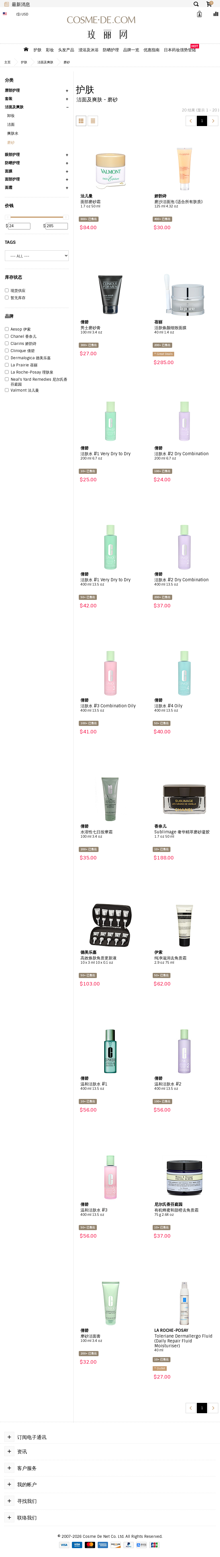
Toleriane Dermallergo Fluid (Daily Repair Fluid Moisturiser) (184, 1343)
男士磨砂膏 (110, 330)
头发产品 (66, 49)
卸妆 (11, 115)
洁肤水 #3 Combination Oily (110, 708)
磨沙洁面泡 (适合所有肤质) (184, 204)
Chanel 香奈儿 (20, 336)
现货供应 (15, 290)
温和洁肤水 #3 (110, 1212)
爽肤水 (12, 133)
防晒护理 (111, 49)
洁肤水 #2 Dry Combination (184, 456)
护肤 (38, 49)
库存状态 (13, 277)
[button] (37, 92)
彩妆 (50, 49)
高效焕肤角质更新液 (110, 960)
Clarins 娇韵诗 (20, 343)
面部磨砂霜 (110, 204)
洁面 (11, 124)
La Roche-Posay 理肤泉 (29, 372)
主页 (7, 62)
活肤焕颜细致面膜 (184, 330)
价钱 (9, 206)
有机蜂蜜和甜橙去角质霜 (184, 1212)
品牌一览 (131, 49)
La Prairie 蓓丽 (21, 365)
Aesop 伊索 (18, 329)
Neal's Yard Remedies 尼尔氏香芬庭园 (36, 382)
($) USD (22, 14)
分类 (9, 80)
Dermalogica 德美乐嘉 (28, 358)
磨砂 (67, 62)
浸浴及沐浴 (88, 49)
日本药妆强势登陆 (180, 49)
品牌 (9, 316)
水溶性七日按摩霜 (110, 834)
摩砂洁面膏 (110, 1338)
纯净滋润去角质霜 (184, 960)
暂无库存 (15, 298)
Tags (10, 242)
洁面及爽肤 (45, 62)
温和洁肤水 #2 (184, 1086)
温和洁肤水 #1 (110, 1086)
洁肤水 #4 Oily (184, 708)
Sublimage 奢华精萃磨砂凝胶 (184, 834)
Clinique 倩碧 (20, 351)
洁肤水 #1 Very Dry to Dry (110, 456)
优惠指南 (152, 49)
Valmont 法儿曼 (22, 390)
